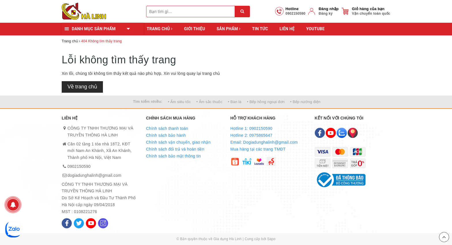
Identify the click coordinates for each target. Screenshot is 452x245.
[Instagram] (103, 223)
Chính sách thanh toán (167, 128)
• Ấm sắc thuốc (209, 102)
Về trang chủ (82, 87)
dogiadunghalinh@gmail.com (94, 175)
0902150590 (79, 166)
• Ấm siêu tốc (179, 102)
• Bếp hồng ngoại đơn (266, 102)
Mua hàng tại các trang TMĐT (258, 149)
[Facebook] (67, 223)
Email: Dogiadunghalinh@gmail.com (264, 142)
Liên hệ (287, 28)
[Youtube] (91, 223)
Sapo (271, 239)
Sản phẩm (228, 28)
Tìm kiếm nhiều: (147, 101)
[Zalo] (342, 133)
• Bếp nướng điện (305, 102)
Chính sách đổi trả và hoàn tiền (175, 149)
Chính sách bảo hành (166, 135)
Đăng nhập (328, 9)
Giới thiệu (194, 28)
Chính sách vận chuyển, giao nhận (178, 142)
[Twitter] (79, 223)
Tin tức (260, 28)
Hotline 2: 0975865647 (251, 135)
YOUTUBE (315, 28)
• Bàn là (235, 102)
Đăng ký (325, 14)
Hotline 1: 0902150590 (251, 128)
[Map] (353, 133)
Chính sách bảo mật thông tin (173, 156)
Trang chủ (159, 28)
